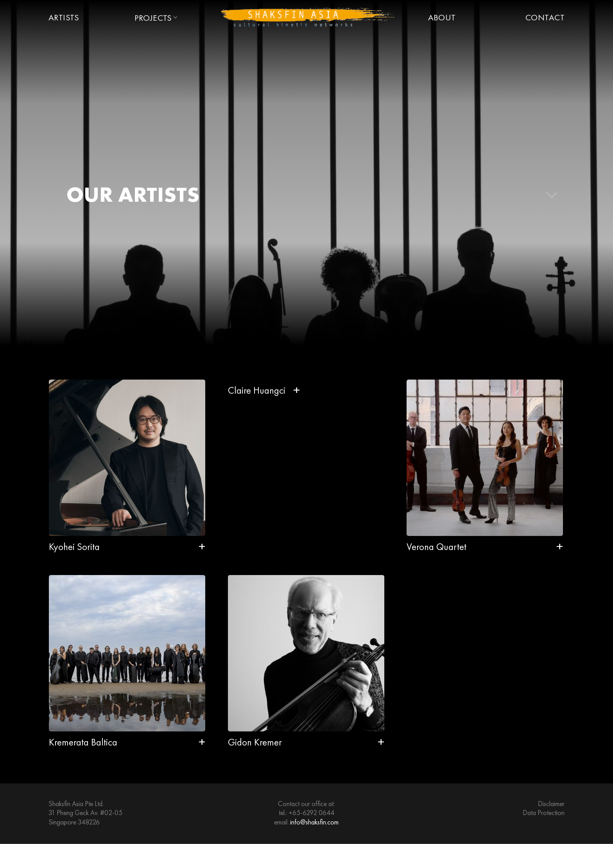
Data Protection (544, 812)
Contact (545, 17)
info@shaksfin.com (314, 821)
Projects (155, 17)
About (442, 17)
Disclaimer (551, 803)
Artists (63, 17)
